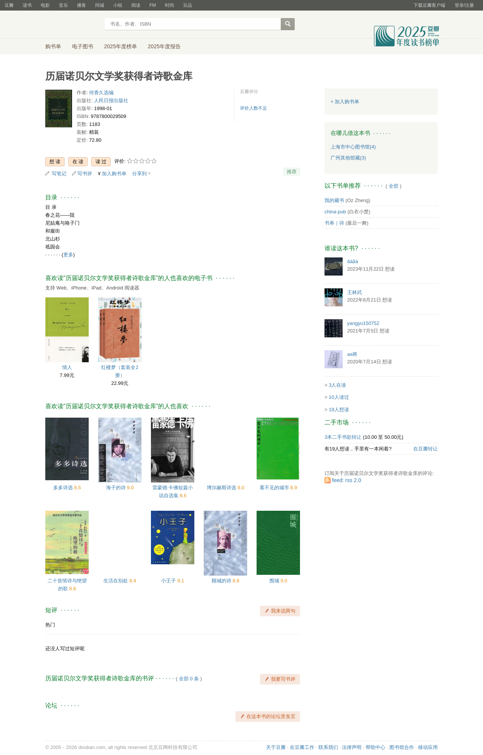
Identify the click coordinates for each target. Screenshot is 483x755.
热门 (50, 625)
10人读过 (339, 397)
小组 (117, 5)
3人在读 (337, 385)
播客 (81, 5)
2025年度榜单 (120, 46)
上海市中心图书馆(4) (353, 147)
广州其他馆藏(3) (348, 158)
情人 (67, 367)
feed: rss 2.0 (346, 480)
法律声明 (351, 747)
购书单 (53, 46)
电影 (45, 5)
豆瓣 (9, 5)
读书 (27, 5)
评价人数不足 (253, 108)
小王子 (169, 580)
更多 (68, 254)
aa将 (352, 354)
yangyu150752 (363, 323)
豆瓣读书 (72, 24)
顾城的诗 (222, 580)
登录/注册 (464, 5)
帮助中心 (375, 747)
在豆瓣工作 (302, 747)
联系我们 (328, 747)
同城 (99, 5)
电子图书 (82, 46)
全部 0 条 (189, 678)
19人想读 (339, 409)
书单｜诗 (334, 223)
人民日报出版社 (111, 100)
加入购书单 (114, 173)
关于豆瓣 (276, 747)
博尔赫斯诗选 (222, 487)
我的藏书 (334, 200)
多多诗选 (63, 487)
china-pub (335, 211)
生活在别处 (116, 580)
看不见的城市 (275, 487)
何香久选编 (101, 92)
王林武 (354, 292)
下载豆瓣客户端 (429, 5)
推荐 (292, 172)
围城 (275, 580)
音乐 (63, 5)
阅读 (135, 5)
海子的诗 (116, 487)
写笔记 (59, 173)
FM (152, 5)
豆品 (187, 5)
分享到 (139, 173)
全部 (393, 186)
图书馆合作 (401, 747)
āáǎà (352, 261)
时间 (169, 5)
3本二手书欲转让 (343, 437)
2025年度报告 (164, 46)
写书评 (84, 173)
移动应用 (428, 747)
